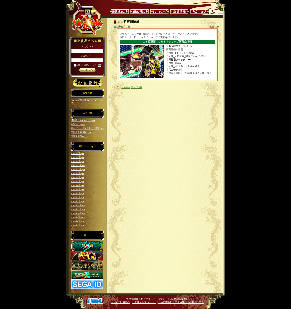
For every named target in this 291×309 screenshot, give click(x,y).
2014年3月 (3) (77, 157)
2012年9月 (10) (78, 217)
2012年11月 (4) (78, 209)
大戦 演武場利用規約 (137, 299)
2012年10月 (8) (78, 213)
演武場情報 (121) (79, 136)
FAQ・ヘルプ (199, 11)
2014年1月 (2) (77, 161)
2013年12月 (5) (78, 165)
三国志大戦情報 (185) (81, 132)
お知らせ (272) (78, 124)
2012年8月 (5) (77, 221)
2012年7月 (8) (77, 225)
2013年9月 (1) (77, 173)
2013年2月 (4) (77, 197)
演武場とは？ (120, 11)
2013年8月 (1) (77, 177)
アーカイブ (90, 146)
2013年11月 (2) (78, 169)
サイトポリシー (158, 299)
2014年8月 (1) (77, 153)
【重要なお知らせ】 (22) (83, 120)
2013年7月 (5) (77, 181)
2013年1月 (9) (77, 201)
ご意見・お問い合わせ (144, 302)
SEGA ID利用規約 (120, 302)
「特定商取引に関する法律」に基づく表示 (181, 302)
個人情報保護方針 (178, 299)
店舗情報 (179, 11)
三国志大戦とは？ (140, 11)
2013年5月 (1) (77, 189)
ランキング (160, 11)
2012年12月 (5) (78, 205)
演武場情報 (136, 87)
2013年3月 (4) (77, 193)
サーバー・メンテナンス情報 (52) (87, 128)
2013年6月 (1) (77, 185)
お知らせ (125, 87)
